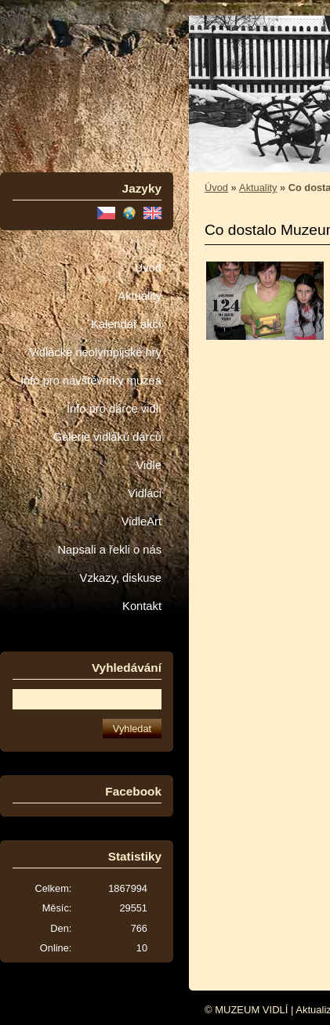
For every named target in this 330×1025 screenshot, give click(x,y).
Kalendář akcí (126, 324)
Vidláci (144, 493)
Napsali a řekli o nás (109, 549)
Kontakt (141, 606)
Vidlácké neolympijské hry (95, 352)
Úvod (148, 268)
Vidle (148, 465)
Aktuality (139, 296)
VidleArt (141, 521)
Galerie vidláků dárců (107, 437)
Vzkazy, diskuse (120, 578)
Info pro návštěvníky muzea (90, 380)
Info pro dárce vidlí (114, 408)
